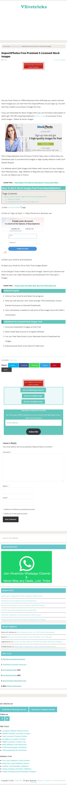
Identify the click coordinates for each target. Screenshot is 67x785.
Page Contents (9, 193)
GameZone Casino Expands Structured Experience (19, 601)
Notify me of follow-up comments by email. (19, 509)
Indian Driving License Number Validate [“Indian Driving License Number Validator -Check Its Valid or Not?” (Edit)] (19, 771)
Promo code (40, 116)
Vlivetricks (33, 6)
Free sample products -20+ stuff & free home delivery (36, 632)
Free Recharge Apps (10, 675)
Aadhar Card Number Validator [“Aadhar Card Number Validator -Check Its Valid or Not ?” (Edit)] (15, 766)
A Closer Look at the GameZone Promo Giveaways (18, 610)
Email (5, 498)
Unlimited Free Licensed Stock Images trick (23, 202)
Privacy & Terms (59, 781)
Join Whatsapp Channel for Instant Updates (33, 66)
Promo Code (13, 360)
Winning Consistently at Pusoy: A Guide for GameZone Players (23, 605)
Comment (7, 452)
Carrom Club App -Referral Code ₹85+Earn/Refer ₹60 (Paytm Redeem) (37, 642)
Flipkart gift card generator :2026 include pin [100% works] (21, 596)
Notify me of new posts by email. (16, 514)
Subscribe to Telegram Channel (43, 709)
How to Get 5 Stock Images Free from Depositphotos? (25, 196)
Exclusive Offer (13, 207)
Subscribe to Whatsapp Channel (14, 709)
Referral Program (14, 199)
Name (5, 486)
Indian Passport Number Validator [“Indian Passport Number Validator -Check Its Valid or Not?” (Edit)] (16, 769)
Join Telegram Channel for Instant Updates (33, 383)
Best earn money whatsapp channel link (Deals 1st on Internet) (29, 637)
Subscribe (33, 431)
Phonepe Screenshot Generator (14, 659)
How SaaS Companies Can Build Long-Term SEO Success (21, 615)
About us (40, 781)
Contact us (48, 781)
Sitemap (33, 782)
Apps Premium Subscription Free (15, 681)
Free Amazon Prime (10, 670)
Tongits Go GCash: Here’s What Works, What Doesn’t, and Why (23, 620)
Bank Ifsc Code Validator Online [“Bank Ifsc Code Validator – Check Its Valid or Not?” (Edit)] (15, 763)
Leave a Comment (60, 60)
